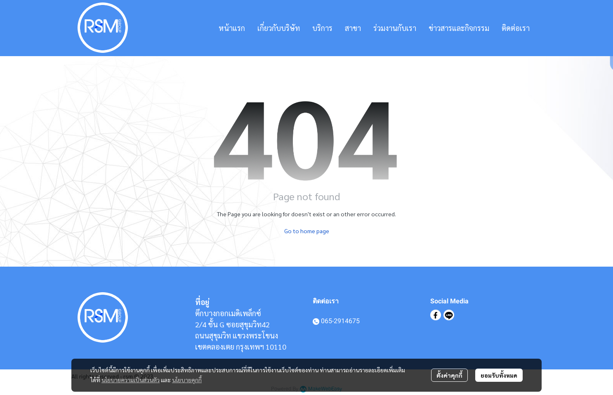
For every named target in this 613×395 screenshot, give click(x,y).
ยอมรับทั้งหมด (499, 375)
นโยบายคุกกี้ (187, 379)
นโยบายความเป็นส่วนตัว (130, 379)
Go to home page (306, 230)
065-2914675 (340, 321)
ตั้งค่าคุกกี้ (449, 375)
